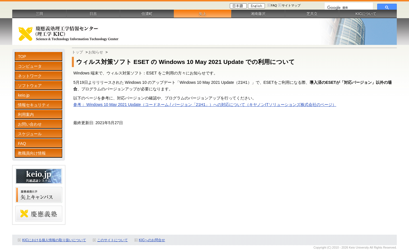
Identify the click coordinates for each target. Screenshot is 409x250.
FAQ (274, 5)
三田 (39, 14)
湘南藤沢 (258, 14)
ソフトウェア (30, 85)
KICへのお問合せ (152, 240)
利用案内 (26, 114)
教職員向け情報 (32, 153)
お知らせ (95, 52)
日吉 (93, 14)
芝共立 (312, 14)
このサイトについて (112, 240)
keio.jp (24, 95)
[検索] (348, 7)
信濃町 (147, 14)
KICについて (365, 14)
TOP (22, 56)
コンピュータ (30, 66)
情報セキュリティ (34, 105)
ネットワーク (30, 76)
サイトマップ (291, 5)
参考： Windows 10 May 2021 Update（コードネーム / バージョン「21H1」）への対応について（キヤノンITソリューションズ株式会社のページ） (204, 104)
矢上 (202, 14)
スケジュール (30, 134)
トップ (77, 52)
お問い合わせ (30, 124)
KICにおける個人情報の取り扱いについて (54, 240)
